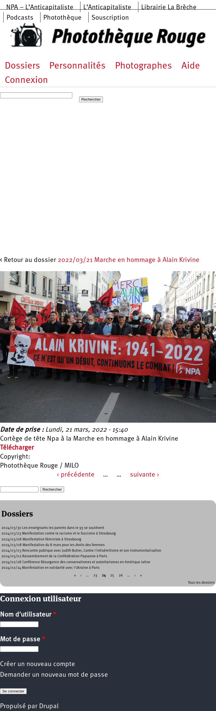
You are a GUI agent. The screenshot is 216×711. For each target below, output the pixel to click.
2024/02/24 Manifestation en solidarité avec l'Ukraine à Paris (50, 568)
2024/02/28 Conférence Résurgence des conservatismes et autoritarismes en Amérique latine (75, 562)
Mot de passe (22, 639)
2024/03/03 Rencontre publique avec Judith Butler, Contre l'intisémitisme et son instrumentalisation (81, 551)
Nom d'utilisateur (28, 615)
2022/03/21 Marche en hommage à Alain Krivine (128, 260)
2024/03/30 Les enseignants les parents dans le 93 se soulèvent (52, 528)
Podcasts (19, 18)
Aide (190, 66)
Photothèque (62, 18)
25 (112, 575)
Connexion (26, 80)
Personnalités (77, 66)
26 (121, 575)
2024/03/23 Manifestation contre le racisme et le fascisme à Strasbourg (58, 533)
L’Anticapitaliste (107, 7)
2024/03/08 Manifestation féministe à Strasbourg (41, 539)
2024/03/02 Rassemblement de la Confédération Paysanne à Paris (54, 556)
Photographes (143, 66)
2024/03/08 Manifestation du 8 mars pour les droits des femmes (53, 545)
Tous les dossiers (201, 583)
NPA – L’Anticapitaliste (39, 7)
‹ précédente (75, 475)
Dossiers (22, 66)
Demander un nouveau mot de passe (54, 675)
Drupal (48, 706)
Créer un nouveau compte (37, 664)
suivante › (144, 475)
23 (95, 575)
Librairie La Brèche (169, 7)
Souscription (110, 18)
